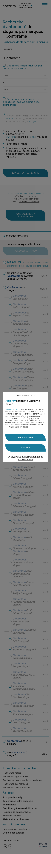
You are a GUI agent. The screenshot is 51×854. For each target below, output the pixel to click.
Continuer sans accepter (25, 395)
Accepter (25, 448)
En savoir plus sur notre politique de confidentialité (25, 458)
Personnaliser (25, 437)
